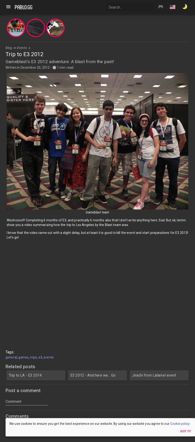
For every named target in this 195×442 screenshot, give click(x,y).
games (23, 357)
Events (22, 48)
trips (33, 357)
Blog (9, 48)
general (11, 357)
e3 (40, 357)
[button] (172, 7)
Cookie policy (180, 424)
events (49, 357)
